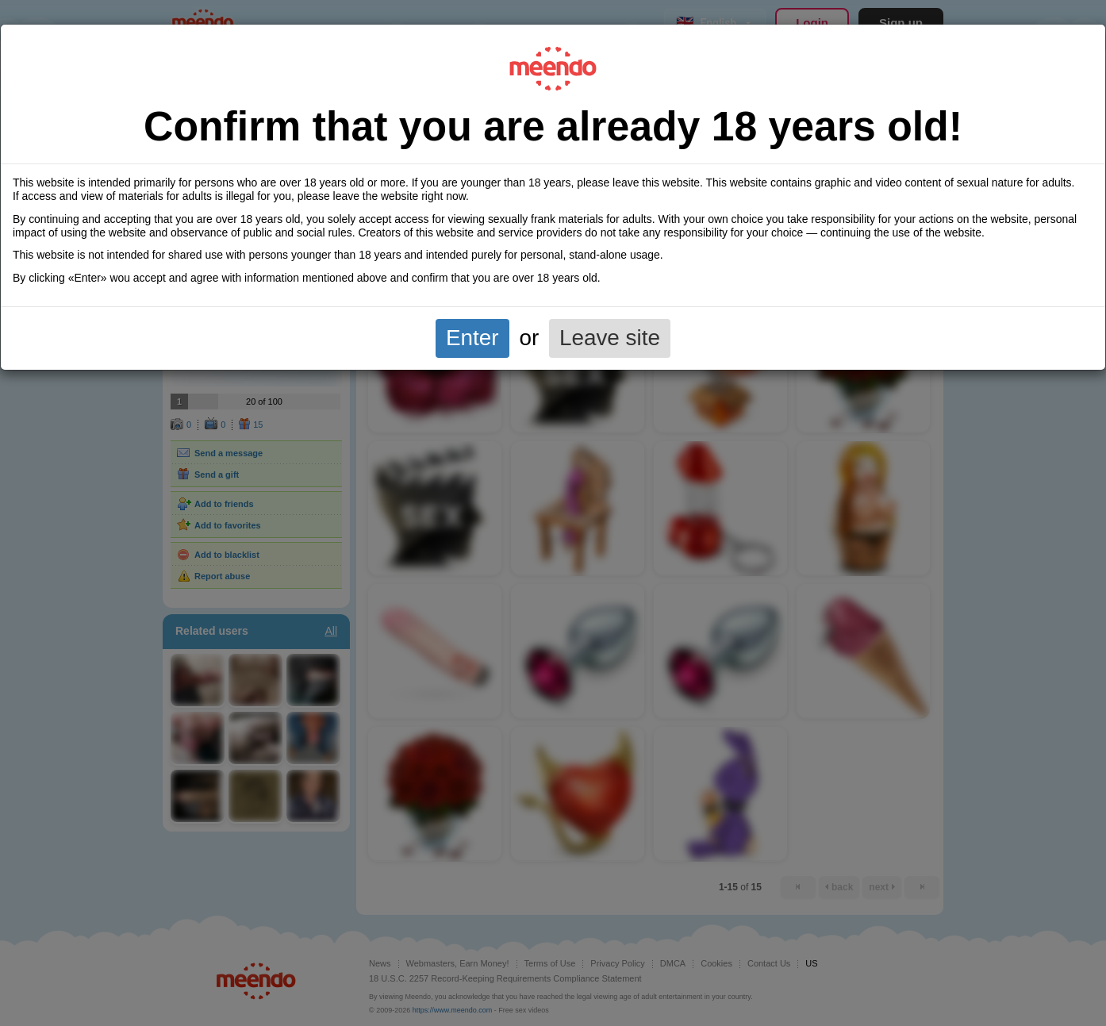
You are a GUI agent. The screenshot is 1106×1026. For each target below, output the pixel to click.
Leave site (609, 337)
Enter (472, 337)
